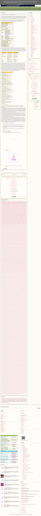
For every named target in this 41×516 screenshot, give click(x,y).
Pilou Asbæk (21, 364)
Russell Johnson (13, 374)
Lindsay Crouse (20, 341)
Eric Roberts (21, 306)
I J (17, 177)
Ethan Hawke (15, 228)
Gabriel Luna (23, 310)
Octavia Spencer (7, 263)
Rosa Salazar (9, 373)
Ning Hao (21, 357)
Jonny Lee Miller (7, 331)
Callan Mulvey (9, 288)
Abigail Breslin (24, 223)
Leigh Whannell (5, 258)
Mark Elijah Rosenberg (4, 346)
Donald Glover (12, 302)
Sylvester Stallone (11, 269)
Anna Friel (21, 278)
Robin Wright (2, 267)
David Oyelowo (18, 226)
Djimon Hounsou (18, 217)
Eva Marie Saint (15, 307)
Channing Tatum (4, 244)
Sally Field (11, 375)
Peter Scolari (6, 364)
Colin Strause (10, 246)
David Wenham (24, 299)
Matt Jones (22, 348)
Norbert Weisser (9, 235)
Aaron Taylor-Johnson (13, 238)
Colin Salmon (5, 246)
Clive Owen (23, 216)
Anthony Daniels (9, 204)
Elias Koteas (11, 249)
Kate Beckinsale (18, 334)
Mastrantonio (2, 348)
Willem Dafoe (16, 223)
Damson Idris (18, 296)
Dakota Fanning (10, 296)
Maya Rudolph (6, 350)
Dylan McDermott (18, 248)
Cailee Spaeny (5, 288)
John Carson (14, 327)
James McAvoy (3, 230)
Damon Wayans (14, 296)
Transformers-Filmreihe (9, 208)
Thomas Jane (12, 222)
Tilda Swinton (8, 270)
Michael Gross (17, 233)
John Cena (22, 327)
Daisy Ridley (8, 217)
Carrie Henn (19, 289)
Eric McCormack (17, 306)
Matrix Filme (11, 220)
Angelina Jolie (3, 215)
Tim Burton (17, 270)
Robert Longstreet (24, 370)
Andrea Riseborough (4, 240)
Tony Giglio (2, 388)
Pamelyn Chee (24, 359)
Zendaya (5, 238)
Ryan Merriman (5, 375)
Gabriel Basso (19, 310)
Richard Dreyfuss (13, 368)
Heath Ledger (22, 314)
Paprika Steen (7, 360)
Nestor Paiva (7, 262)
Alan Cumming (11, 273)
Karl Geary (3, 334)
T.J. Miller (15, 269)
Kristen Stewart (16, 219)
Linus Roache (2, 342)
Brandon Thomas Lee (24, 285)
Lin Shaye (17, 341)
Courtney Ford (13, 295)
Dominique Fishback (14, 227)
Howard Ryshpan (8, 316)
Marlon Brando (20, 346)
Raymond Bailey (3, 367)
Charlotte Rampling (10, 291)
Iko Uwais (18, 317)
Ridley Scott (8, 214)
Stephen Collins (24, 381)
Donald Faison (8, 302)
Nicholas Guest (11, 262)
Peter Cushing (12, 363)
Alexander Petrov (7, 169)
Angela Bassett (14, 240)
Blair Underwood (5, 284)
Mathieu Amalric (11, 348)
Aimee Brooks (4, 273)
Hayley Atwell (18, 314)
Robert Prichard (11, 371)
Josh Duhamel (3, 219)
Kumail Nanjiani (7, 338)
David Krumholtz (19, 298)
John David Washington (11, 256)
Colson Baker (18, 246)
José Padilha (17, 332)
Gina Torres (6, 251)
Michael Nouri (5, 352)
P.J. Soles (4, 359)
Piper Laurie (24, 364)
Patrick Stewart (22, 221)
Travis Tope (23, 388)
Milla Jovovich (17, 221)
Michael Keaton (24, 220)
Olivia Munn (11, 263)
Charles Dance (8, 244)
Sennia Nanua (13, 378)
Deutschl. (12, 210)
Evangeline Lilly (20, 228)
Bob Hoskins (16, 284)
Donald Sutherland (9, 248)
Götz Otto (20, 313)
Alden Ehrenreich (18, 273)
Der (7, 177)
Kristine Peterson (3, 338)
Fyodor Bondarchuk (11, 310)
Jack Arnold (16, 205)
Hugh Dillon (12, 316)
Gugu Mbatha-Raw (12, 313)
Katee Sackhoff (6, 335)
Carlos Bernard (11, 289)
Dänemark (22, 248)
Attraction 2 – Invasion (7, 131)
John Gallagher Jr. (16, 256)
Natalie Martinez (13, 356)
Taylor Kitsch (16, 384)
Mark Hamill (10, 212)
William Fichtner (18, 237)
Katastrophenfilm (14, 334)
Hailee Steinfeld (22, 313)
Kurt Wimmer (14, 338)
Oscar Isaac (12, 213)
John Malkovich (24, 256)
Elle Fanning (14, 249)
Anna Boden (18, 278)
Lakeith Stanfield (21, 338)
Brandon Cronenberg (15, 285)
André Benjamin (21, 277)
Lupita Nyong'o (6, 212)
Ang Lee (25, 277)
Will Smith (23, 271)
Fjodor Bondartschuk (12, 169)
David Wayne (21, 299)
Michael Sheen (21, 352)
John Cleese (25, 327)
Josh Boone (23, 331)
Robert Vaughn (24, 266)
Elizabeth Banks (17, 210)
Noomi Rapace (3, 263)
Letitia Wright (9, 258)
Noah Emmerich (24, 357)
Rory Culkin (15, 267)
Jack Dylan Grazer (15, 252)
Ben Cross (19, 241)
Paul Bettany (17, 213)
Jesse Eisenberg (8, 324)
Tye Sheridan (7, 223)
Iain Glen (7, 252)
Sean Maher (22, 377)
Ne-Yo (21, 356)
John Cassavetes (18, 327)
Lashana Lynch (24, 339)
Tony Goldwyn (5, 388)
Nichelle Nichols (21, 234)
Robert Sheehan (19, 266)
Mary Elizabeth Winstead (13, 260)
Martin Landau (7, 260)
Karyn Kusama (10, 334)
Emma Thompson (6, 306)
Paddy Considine (7, 359)
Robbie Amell (6, 266)
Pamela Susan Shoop (20, 359)
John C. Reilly (2, 327)
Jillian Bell (14, 325)
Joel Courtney (14, 255)
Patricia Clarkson (15, 360)
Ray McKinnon (21, 366)
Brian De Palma (13, 209)
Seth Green (16, 378)
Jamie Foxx (24, 253)
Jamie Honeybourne (22, 321)
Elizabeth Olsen (8, 228)
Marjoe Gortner (24, 345)
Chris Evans (19, 206)
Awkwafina (14, 281)
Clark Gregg (19, 216)
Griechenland (8, 313)
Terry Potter (19, 385)
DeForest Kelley (22, 226)
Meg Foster (12, 350)
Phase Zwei (13, 364)
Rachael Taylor (24, 264)
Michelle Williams (12, 353)
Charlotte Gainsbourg (5, 291)
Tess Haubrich (22, 385)
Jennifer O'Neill (17, 323)
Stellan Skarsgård (7, 381)
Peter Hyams (13, 264)
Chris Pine (21, 209)
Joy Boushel (21, 332)
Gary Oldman (8, 205)
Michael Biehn (8, 233)
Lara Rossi (11, 339)
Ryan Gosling (22, 267)
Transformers (16, 388)
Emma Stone (2, 306)
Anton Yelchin (24, 224)
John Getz (3, 328)
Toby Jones (21, 222)
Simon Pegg (18, 214)
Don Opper (4, 248)
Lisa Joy (9, 342)
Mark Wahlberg (3, 260)
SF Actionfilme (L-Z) (13, 188)
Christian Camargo (15, 292)
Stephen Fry (2, 382)
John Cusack (5, 256)
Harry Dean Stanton (24, 251)
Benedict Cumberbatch (13, 215)
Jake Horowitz (5, 320)
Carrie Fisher (17, 209)
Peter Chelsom (9, 363)
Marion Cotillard (16, 259)
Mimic (14, 234)
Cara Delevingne (5, 289)
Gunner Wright (16, 313)
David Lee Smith (24, 298)
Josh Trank (14, 332)
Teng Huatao (2, 385)
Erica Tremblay (24, 306)
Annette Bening (19, 240)
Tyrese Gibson (12, 223)
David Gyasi (9, 298)
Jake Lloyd (9, 320)
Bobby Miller (23, 284)
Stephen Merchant (18, 382)
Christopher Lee (12, 245)
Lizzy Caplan (12, 258)
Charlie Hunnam (17, 244)
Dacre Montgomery (3, 296)
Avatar (8, 281)
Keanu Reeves (3, 204)
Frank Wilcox (13, 309)
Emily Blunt (12, 228)
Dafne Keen (7, 296)
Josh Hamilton (7, 332)
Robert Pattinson (15, 266)
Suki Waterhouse (6, 269)
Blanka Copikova (10, 284)
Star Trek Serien (14, 179)
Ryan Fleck (23, 374)
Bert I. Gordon (19, 204)
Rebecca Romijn (17, 235)
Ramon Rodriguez (3, 366)
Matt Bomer (18, 260)
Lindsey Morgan (24, 341)
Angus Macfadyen (10, 278)
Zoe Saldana (8, 202)
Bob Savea (20, 284)
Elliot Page (18, 249)
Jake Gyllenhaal (12, 253)
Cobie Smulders (5, 226)
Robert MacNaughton (3, 371)
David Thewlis (17, 299)
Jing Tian (23, 325)
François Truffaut (3, 310)
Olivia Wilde (19, 263)
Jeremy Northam (3, 324)
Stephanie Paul (16, 381)
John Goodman (6, 231)
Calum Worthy (18, 288)
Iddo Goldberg (14, 317)
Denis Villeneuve (7, 210)
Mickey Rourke (19, 353)
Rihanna (3, 266)
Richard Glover (17, 368)
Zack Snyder (20, 223)
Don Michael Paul (20, 227)
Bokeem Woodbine (19, 242)
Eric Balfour (14, 306)
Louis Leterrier (20, 342)
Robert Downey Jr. (22, 202)
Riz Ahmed (25, 235)
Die (9, 177)
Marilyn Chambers (16, 345)
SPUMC (8, 375)
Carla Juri (8, 289)
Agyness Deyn (22, 238)
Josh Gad (4, 332)
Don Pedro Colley (4, 302)
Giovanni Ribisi (10, 251)
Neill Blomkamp (3, 262)
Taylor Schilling (19, 384)
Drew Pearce (10, 303)
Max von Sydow (2, 350)
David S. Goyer (9, 299)
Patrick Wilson (22, 263)
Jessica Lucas (23, 324)
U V (14, 178)
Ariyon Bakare (5, 280)
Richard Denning (9, 368)
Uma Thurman (15, 271)
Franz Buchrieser (20, 309)
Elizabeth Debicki (3, 228)
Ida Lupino (11, 317)
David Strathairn (13, 299)
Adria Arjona (18, 238)
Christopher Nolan (24, 206)
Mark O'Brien (12, 346)
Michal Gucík (4, 353)
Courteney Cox (4, 295)
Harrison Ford (12, 205)
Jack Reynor (24, 252)
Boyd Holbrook (22, 215)
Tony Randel (9, 388)
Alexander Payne (24, 274)
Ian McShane (25, 316)
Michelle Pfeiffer (22, 233)
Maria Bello (12, 259)
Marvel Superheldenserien (14, 182)
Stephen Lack (10, 382)
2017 (4, 169)
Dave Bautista (3, 205)
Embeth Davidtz (22, 249)
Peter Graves (24, 363)
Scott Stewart (11, 377)
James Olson (9, 321)
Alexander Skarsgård (4, 224)
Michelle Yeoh (6, 234)
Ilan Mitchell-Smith (22, 317)
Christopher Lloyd (17, 245)
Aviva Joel (11, 281)
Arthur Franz (12, 280)
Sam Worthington (13, 214)
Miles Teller (12, 221)
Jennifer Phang (21, 323)
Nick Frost (5, 357)
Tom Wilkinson (6, 271)
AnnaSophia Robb (24, 278)
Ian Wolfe (8, 317)
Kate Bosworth (22, 334)
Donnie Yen (20, 302)
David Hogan (12, 298)
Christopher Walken (22, 245)
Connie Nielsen (10, 226)
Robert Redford (19, 371)
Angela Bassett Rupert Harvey (4, 278)
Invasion (10, 252)
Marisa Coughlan (21, 345)
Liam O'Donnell (3, 341)
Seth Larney (19, 378)
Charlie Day (12, 244)
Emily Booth (17, 305)
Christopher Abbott (24, 292)
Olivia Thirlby (15, 263)
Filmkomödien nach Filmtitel (13, 185)
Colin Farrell (24, 209)
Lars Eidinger (21, 339)
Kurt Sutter (11, 338)
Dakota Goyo (22, 246)
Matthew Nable (11, 349)
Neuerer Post (3, 174)
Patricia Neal (19, 360)
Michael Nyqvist (9, 352)
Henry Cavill (3, 252)
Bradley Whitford (24, 242)
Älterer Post (24, 174)
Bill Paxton (18, 215)
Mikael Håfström (23, 353)
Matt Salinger (3, 349)
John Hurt (10, 231)
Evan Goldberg (19, 307)
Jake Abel (2, 320)
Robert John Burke (12, 370)
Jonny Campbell (3, 331)
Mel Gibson (19, 220)
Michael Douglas (13, 233)
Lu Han (23, 342)
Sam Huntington (24, 375)
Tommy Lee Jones (11, 271)
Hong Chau (4, 316)
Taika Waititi (19, 269)
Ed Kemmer (20, 303)
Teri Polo (8, 385)
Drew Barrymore (6, 303)
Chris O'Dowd (2, 292)
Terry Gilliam (15, 385)
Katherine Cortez (11, 335)
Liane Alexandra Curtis (8, 341)
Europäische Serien (14, 189)
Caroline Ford (15, 289)
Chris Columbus (14, 291)
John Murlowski (20, 328)
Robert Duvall (4, 370)
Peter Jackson (2, 364)
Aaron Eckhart (8, 238)
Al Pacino (8, 273)
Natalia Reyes (9, 356)
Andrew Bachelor (5, 277)
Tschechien (13, 389)
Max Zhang (24, 349)
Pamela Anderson (12, 359)
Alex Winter (17, 274)
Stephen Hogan (6, 382)
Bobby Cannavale (14, 242)
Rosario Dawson (13, 373)
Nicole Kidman (20, 262)
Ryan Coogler (18, 267)
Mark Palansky (16, 346)
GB (4, 201)
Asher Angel (12, 241)
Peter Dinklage (9, 264)
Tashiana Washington (12, 384)
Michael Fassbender (19, 212)
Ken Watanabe (11, 219)
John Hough (6, 328)
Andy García (12, 224)
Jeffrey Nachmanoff (10, 323)
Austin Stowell (5, 281)
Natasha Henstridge (7, 213)
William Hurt (22, 237)
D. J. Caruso (24, 295)
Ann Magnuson (14, 278)
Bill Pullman (5, 242)
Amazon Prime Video (13, 193)
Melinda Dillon (22, 350)
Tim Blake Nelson (13, 270)
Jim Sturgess (20, 325)
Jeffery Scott (6, 323)
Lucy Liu (22, 258)
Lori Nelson (12, 342)
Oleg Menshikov (23, 169)
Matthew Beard (7, 349)
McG (9, 350)
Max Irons (14, 349)
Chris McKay (24, 291)
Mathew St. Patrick (7, 348)
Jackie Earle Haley (3, 253)
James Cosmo (19, 320)
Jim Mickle (17, 325)
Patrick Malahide (22, 360)
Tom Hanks (3, 223)
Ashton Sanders (23, 280)
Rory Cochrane (5, 373)
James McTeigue (5, 321)
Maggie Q (5, 259)
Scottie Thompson (15, 377)
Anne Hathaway (20, 224)
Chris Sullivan (6, 292)
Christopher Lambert (7, 245)
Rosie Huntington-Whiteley (21, 373)
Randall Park (7, 366)
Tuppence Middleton (17, 389)
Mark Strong (24, 259)
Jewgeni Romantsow (5, 325)
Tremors (14, 208)
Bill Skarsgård (9, 242)
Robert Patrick (10, 266)
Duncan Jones (13, 248)
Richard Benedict (5, 368)
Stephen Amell (20, 381)
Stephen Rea (22, 382)
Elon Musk (6, 305)
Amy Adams (9, 224)
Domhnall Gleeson (23, 217)
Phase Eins (17, 264)
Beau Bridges (24, 281)
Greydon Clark (4, 313)
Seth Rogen (23, 378)
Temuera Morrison (24, 384)
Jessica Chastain (14, 230)
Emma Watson (10, 306)
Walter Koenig (9, 237)
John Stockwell (24, 328)
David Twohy (13, 217)
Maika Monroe (3, 233)
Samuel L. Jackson (10, 201)
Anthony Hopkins (24, 240)
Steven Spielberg (3, 208)
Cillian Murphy (23, 204)
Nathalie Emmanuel (18, 356)
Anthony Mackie (14, 204)
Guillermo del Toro (19, 251)
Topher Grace (12, 388)
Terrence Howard (12, 385)
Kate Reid (25, 334)
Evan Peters (23, 307)
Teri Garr (6, 385)
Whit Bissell (19, 271)
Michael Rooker (8, 221)
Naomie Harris (6, 356)
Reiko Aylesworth (15, 367)
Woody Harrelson (10, 206)
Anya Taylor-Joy (8, 241)
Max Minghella (17, 349)
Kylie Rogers (17, 338)
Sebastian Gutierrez (4, 378)
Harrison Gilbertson (10, 314)
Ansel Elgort (7, 215)
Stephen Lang (22, 214)
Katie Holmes (23, 335)
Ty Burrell (21, 389)
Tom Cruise (25, 222)
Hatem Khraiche (14, 314)
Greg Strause (14, 251)
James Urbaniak (17, 321)
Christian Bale (15, 216)
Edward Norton (7, 249)
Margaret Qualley (12, 345)
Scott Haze (5, 377)
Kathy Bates (19, 335)
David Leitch (2, 299)
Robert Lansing (19, 370)
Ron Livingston (7, 267)
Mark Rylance (20, 259)
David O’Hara (6, 299)
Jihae (11, 325)
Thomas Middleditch (3, 270)
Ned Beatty (24, 356)
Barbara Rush (17, 281)
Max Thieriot (21, 349)
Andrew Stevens (17, 277)
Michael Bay (14, 212)
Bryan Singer (5, 216)
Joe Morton (10, 255)
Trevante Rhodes (5, 389)
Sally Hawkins (14, 375)
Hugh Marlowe (18, 316)
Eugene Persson (7, 307)
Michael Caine (21, 205)
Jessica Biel (11, 324)
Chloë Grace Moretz (22, 244)
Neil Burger (17, 234)
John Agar (23, 255)
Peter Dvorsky (16, 363)
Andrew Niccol (22, 208)
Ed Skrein (3, 249)
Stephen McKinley (14, 382)
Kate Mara (7, 219)
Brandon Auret (11, 285)
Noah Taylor (24, 262)
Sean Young (25, 377)
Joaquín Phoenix (6, 255)
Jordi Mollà (15, 331)
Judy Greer (21, 231)
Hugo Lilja (22, 316)
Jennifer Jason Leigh (8, 230)
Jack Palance (20, 252)
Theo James (8, 222)
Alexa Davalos (20, 274)
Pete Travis (2, 363)
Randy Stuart (10, 366)
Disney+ (14, 192)
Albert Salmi (15, 273)
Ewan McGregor (24, 228)
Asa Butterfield (18, 280)
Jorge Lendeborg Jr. (19, 331)
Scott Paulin (8, 377)
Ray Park (25, 366)
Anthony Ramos (3, 241)
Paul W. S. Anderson (22, 213)
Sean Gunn (19, 377)
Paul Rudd (6, 206)
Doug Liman (24, 227)
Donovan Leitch (24, 302)
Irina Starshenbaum (17, 169)
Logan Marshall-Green (17, 258)
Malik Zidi (2, 345)
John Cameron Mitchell (10, 327)
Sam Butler (18, 375)
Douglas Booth (2, 303)
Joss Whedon (17, 231)
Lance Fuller (25, 338)
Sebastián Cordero (9, 378)
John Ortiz (14, 231)
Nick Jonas (8, 357)
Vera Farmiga (5, 237)
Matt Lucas (25, 348)
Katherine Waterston (15, 335)
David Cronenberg (17, 201)
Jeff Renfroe (3, 323)
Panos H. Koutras (4, 360)
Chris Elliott (18, 291)
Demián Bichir (5, 227)
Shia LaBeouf (4, 222)
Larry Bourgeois (14, 339)
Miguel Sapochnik (11, 234)
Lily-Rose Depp (13, 341)
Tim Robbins (17, 222)
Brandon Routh (19, 285)
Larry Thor (18, 339)
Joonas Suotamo (11, 331)
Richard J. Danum (22, 368)
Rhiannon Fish (22, 367)
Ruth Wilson (20, 374)
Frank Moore (10, 309)
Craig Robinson (17, 295)
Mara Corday (5, 345)
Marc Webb (8, 345)
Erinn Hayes (3, 307)
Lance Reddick (7, 339)
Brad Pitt (8, 285)
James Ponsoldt (13, 321)
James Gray (23, 320)
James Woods (16, 253)
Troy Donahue (9, 389)
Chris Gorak (21, 291)
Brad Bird (5, 285)
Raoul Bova (14, 366)
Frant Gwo (17, 309)
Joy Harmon (24, 332)
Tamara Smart (3, 384)
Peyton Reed (9, 364)
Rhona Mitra (21, 235)
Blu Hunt (13, 284)
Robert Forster (8, 370)
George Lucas (22, 210)
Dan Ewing (22, 296)
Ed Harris (25, 248)
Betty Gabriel (23, 241)
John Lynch (20, 256)
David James (16, 298)
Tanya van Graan (7, 384)
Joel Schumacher (19, 255)
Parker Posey (11, 360)
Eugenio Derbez (11, 307)
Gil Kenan (3, 251)
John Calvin (6, 327)
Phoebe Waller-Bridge (17, 364)
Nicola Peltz (15, 357)
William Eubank (13, 237)
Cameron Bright (22, 288)
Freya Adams (7, 310)
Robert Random (15, 371)
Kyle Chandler (21, 219)
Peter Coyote (5, 264)
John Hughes (9, 328)
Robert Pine (8, 371)
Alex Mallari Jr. (5, 274)
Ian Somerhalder (4, 317)
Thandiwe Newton (23, 269)
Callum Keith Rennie (14, 288)
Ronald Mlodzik (11, 267)
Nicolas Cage (4, 235)
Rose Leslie (17, 373)
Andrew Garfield (9, 277)
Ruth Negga (17, 374)
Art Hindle (9, 280)
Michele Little (8, 353)
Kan (25, 231)
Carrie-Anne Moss (10, 216)
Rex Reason (19, 367)
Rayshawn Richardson (7, 367)
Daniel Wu (14, 226)
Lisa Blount (6, 342)
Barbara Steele (20, 281)
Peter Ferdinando (20, 363)
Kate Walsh (3, 335)
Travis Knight (20, 388)
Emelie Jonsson (9, 305)
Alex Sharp (14, 274)
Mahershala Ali (8, 259)
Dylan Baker (14, 303)
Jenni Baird (14, 323)
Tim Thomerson (21, 270)
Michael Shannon (17, 352)
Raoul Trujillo (17, 366)
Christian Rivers (19, 292)
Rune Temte (5, 374)
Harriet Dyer (6, 314)
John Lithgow (16, 328)
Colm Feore (14, 246)
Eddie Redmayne (24, 303)
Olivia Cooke (13, 235)
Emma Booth (24, 305)
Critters (3, 210)
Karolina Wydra (6, 334)
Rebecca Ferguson (3, 214)
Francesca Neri (2, 309)
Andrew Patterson (13, 277)
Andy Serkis (15, 206)
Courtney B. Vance (9, 295)
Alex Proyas (8, 274)
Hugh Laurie (15, 316)
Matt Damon (15, 220)
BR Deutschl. (15, 241)
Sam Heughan (21, 375)
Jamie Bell (21, 253)
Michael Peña (3, 221)
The (11, 178)
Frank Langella (6, 309)
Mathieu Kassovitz (15, 348)
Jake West (12, 320)
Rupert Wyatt (9, 374)
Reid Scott (12, 367)
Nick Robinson (11, 357)
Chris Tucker (10, 292)
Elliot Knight (2, 305)
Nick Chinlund (16, 262)
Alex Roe (11, 274)
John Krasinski (13, 328)
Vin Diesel (18, 208)
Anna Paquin (16, 224)
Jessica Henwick (19, 324)
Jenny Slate (25, 323)
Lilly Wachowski (7, 220)
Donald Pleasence (16, 302)
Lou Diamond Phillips (16, 342)
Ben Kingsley (8, 209)
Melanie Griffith (19, 350)
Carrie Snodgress (22, 289)
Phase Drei (21, 264)
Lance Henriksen (3, 339)
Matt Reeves (22, 260)
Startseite (14, 174)
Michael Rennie (13, 352)
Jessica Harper (15, 324)
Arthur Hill (16, 280)
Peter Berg (5, 363)
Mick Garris (15, 353)
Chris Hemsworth (14, 202)
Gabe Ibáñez (15, 310)
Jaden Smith (8, 253)
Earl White (17, 303)
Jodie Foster (22, 230)
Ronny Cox (2, 373)
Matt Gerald (19, 348)
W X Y (17, 178)
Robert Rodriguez (24, 371)
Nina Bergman (18, 357)
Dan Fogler (24, 296)
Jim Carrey (18, 230)
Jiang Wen (9, 325)
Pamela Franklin (16, 359)
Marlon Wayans (24, 346)
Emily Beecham (13, 305)
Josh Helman (11, 332)
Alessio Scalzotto (23, 273)
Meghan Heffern (15, 350)
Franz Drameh (24, 309)
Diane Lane (9, 227)
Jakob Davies (15, 320)
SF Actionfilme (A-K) (13, 186)
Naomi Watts (2, 356)
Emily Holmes (20, 305)
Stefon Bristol (2, 381)
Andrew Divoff (9, 240)
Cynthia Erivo (21, 295)
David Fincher (5, 298)
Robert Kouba (16, 370)
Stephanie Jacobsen (12, 381)
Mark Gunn (9, 346)
